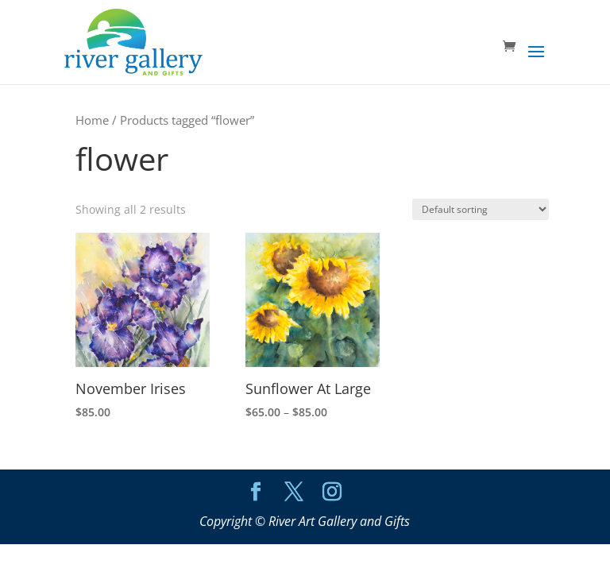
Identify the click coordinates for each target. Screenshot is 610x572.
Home (92, 120)
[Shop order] (480, 209)
